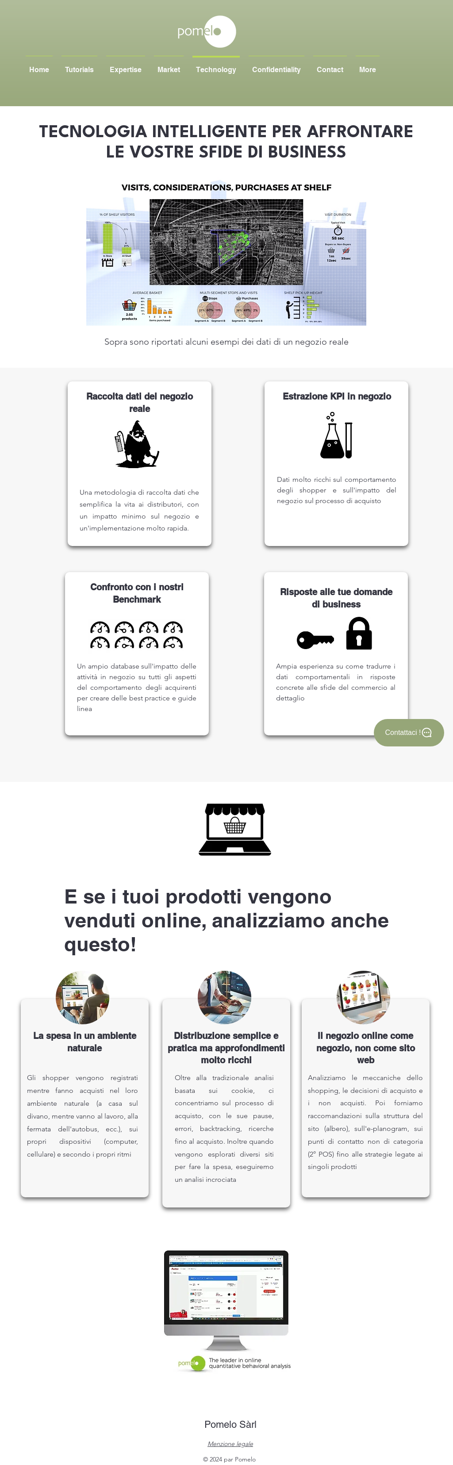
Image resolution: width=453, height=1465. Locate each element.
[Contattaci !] (409, 732)
